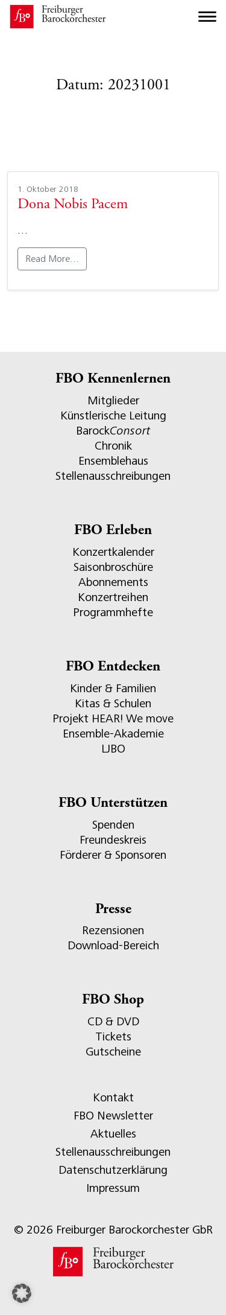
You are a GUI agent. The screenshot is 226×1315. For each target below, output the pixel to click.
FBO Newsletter (113, 1115)
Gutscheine (113, 1052)
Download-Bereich (113, 945)
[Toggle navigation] (207, 16)
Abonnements (113, 582)
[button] (21, 1293)
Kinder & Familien (113, 688)
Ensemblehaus (113, 461)
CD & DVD (113, 1021)
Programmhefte (113, 612)
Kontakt (113, 1097)
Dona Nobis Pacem (72, 204)
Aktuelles (113, 1134)
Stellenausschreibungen (113, 476)
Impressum (113, 1188)
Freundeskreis (113, 840)
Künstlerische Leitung (113, 415)
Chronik (113, 446)
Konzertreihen (113, 597)
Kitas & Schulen (113, 703)
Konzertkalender (113, 552)
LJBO (113, 749)
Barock (113, 431)
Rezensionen (113, 930)
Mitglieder (113, 400)
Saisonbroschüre (113, 567)
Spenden (113, 825)
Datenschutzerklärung (113, 1170)
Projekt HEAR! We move (113, 718)
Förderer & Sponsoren (113, 855)
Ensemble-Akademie (113, 733)
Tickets (113, 1036)
